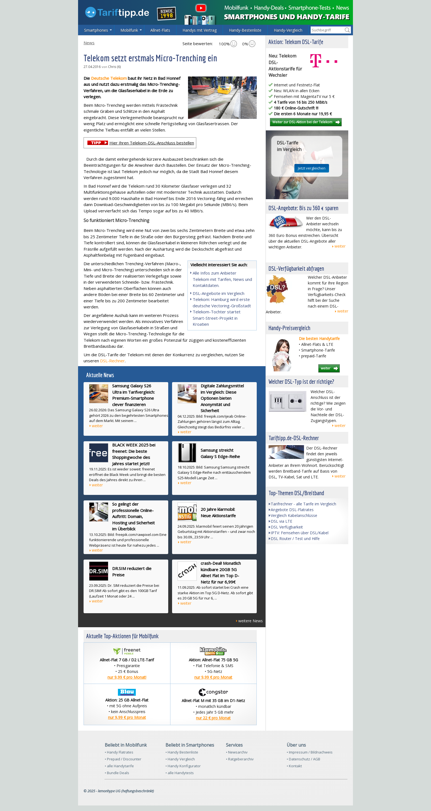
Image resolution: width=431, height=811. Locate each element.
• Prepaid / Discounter (123, 759)
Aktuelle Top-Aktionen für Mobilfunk (122, 635)
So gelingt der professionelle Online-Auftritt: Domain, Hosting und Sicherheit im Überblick (133, 516)
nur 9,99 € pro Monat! (126, 677)
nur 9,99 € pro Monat (213, 677)
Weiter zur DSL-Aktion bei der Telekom (302, 122)
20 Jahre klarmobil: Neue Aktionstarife (218, 512)
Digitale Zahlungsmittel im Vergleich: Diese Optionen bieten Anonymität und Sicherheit (222, 398)
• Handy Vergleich (180, 759)
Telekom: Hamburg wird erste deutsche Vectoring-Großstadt (222, 302)
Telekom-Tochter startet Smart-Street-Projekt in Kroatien (217, 318)
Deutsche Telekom (109, 78)
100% (228, 43)
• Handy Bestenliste (181, 752)
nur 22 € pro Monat (213, 717)
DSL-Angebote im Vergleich (218, 293)
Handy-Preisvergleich (289, 327)
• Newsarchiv (237, 752)
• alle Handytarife (119, 765)
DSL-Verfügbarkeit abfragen (296, 268)
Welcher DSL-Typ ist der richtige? (301, 381)
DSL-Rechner (112, 360)
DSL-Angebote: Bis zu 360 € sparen (303, 207)
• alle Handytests (179, 772)
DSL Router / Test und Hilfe (295, 538)
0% (248, 43)
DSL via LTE (281, 521)
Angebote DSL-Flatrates (292, 509)
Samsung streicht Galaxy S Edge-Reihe (220, 453)
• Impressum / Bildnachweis (310, 752)
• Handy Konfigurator (183, 765)
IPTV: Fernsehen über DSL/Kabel (299, 532)
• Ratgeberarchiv (240, 759)
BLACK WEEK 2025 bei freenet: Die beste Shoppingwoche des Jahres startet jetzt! (133, 454)
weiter (97, 425)
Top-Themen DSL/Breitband (296, 492)
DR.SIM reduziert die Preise (131, 571)
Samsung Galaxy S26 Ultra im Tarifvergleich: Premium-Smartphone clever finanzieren (133, 395)
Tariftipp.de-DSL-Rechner (294, 437)
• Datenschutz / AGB (303, 759)
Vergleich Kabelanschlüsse (294, 515)
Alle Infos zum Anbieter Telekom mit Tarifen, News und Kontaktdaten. (222, 279)
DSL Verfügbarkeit (287, 527)
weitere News (250, 620)
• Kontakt (294, 765)
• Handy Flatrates (119, 752)
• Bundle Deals (117, 772)
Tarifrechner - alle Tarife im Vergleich (303, 503)
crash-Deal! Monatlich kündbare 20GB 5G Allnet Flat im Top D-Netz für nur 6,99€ (221, 572)
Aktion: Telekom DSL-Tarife (296, 41)
